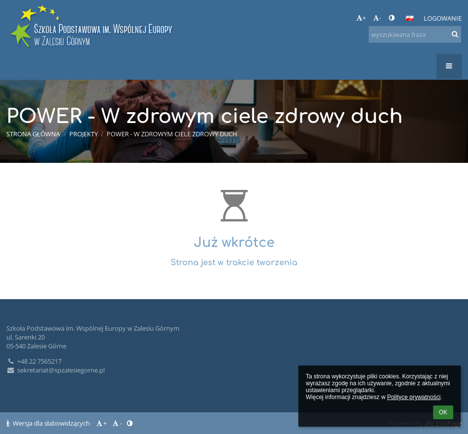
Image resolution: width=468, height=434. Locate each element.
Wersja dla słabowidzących (48, 423)
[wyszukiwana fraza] (415, 34)
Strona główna (33, 133)
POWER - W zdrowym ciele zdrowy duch (172, 133)
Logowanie (443, 18)
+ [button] (361, 17)
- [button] (377, 17)
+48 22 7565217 (33, 361)
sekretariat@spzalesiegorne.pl (55, 370)
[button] (409, 18)
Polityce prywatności (413, 397)
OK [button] (443, 412)
